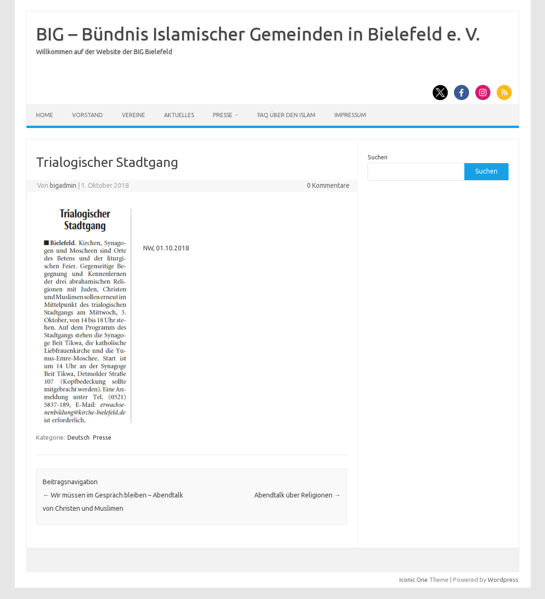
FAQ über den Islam (286, 115)
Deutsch (78, 437)
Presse (222, 115)
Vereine (133, 115)
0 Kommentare (328, 185)
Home (44, 115)
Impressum (350, 115)
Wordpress (503, 579)
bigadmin (63, 185)
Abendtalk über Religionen (297, 495)
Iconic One (413, 579)
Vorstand (87, 115)
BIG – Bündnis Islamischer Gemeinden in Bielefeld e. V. (258, 34)
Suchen (378, 157)
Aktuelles (179, 115)
